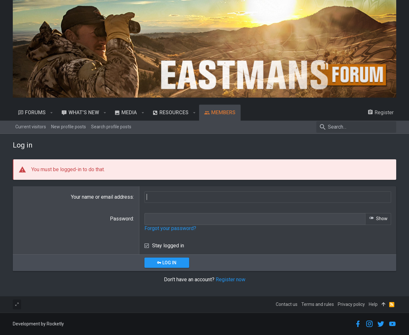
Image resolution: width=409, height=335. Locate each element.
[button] (51, 113)
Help (373, 304)
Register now (230, 279)
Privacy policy (351, 304)
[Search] (356, 127)
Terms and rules (317, 304)
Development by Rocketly (38, 323)
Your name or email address (102, 197)
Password (121, 219)
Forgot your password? (170, 228)
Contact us (286, 304)
